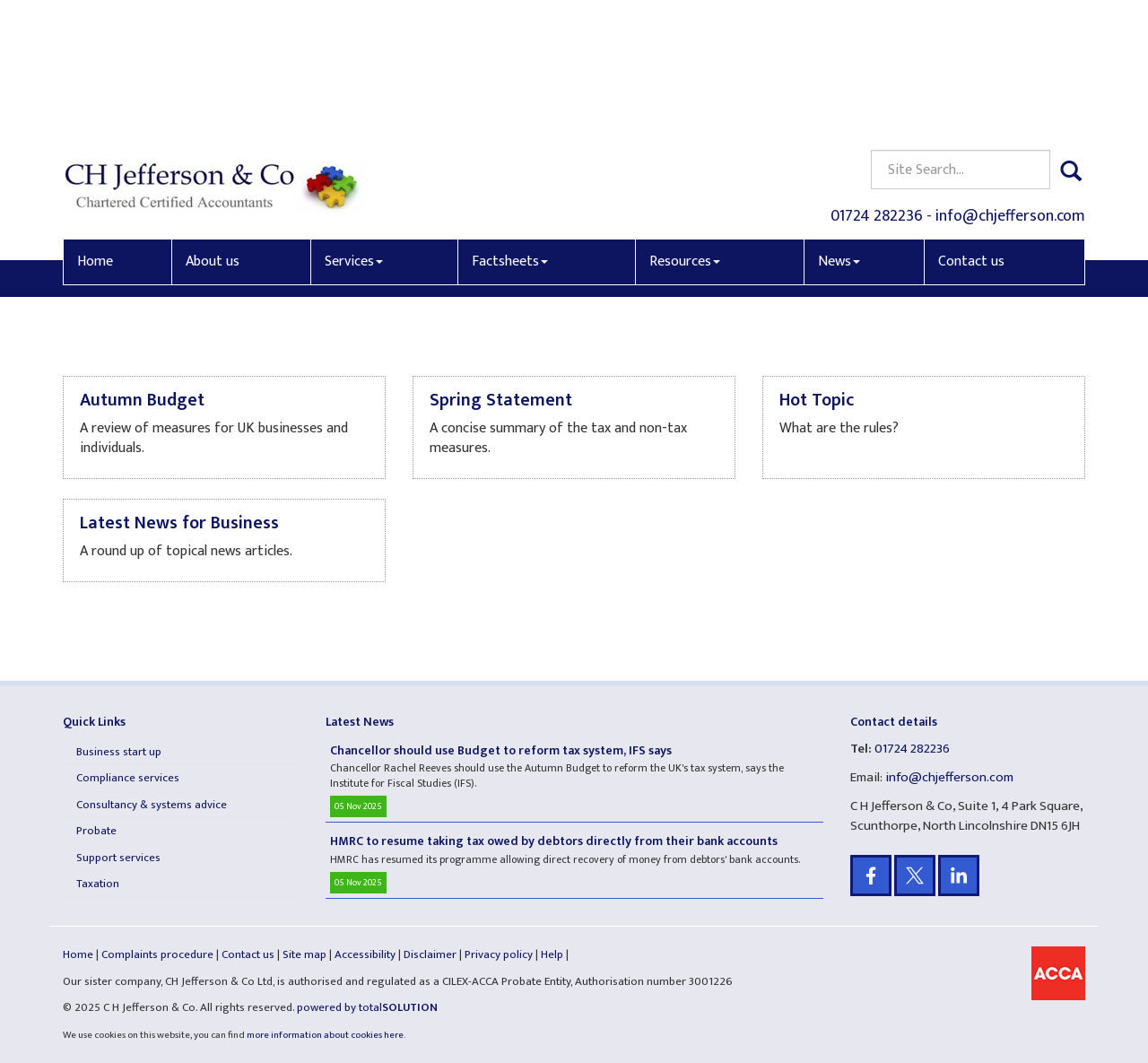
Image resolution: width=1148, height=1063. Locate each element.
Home (95, 131)
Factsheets (510, 131)
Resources (684, 131)
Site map (304, 954)
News (839, 131)
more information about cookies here (325, 1035)
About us (212, 131)
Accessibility (365, 954)
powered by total (367, 1007)
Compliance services (127, 778)
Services (354, 131)
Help (552, 954)
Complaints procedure (157, 954)
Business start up (118, 752)
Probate (96, 831)
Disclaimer (430, 954)
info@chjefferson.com (1010, 86)
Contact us (971, 131)
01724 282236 (877, 86)
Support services (118, 857)
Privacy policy (499, 954)
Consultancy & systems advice (151, 805)
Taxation (97, 883)
